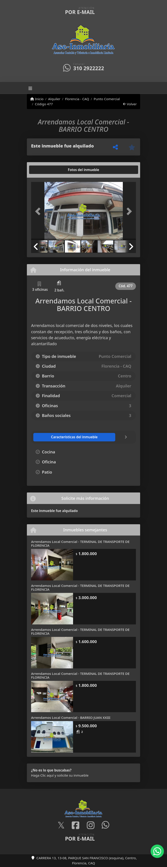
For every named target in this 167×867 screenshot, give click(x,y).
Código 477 (44, 104)
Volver (130, 104)
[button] (39, 211)
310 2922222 (88, 68)
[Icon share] (61, 825)
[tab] (48, 169)
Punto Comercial (107, 99)
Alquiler (54, 99)
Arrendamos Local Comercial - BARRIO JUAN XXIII (70, 717)
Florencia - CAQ (77, 99)
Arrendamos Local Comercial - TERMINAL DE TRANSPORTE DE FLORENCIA (80, 543)
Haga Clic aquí (42, 775)
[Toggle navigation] (30, 88)
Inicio (37, 99)
